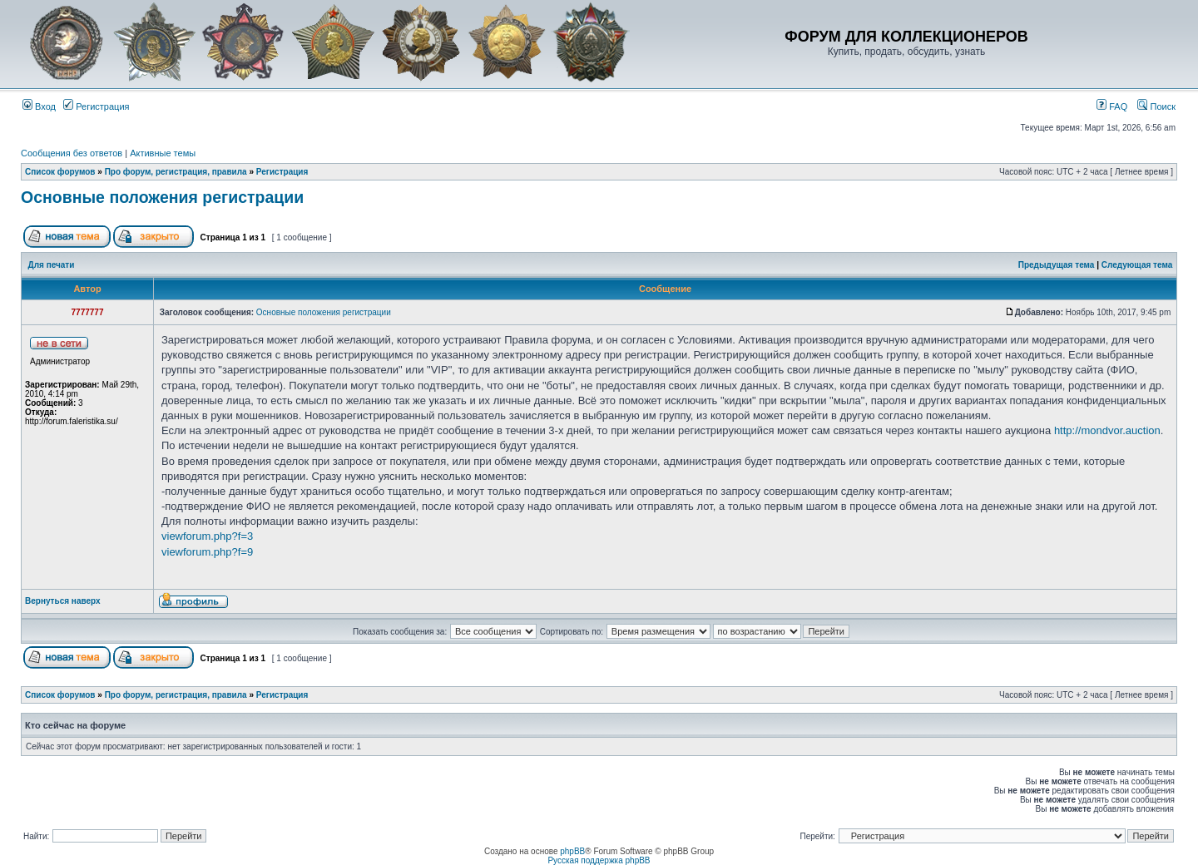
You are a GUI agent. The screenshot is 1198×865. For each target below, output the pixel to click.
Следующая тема (1136, 264)
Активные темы (163, 153)
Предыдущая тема (1056, 264)
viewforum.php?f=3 (207, 536)
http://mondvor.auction (1107, 430)
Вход (39, 106)
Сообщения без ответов (71, 153)
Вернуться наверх (63, 601)
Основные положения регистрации (162, 197)
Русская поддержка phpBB (598, 860)
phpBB (572, 851)
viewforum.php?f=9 (207, 552)
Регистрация (96, 106)
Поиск (1156, 106)
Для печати (51, 264)
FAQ (1112, 106)
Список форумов (60, 171)
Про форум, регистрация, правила (176, 171)
